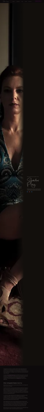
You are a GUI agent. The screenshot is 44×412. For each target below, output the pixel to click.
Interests (18, 1)
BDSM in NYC (19, 378)
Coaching (29, 1)
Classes (26, 1)
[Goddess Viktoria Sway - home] (8, 1)
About (13, 1)
